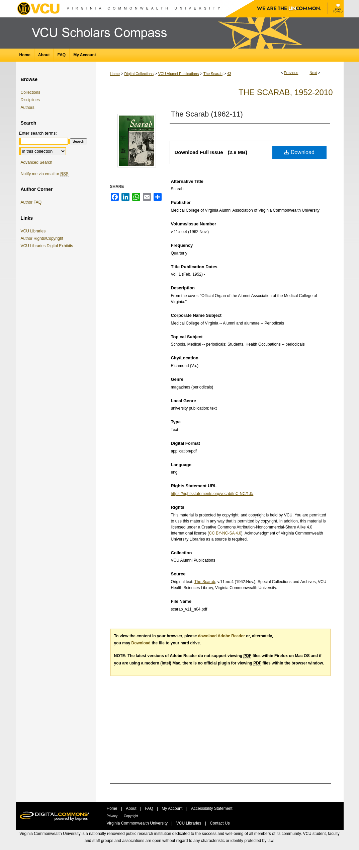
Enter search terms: (38, 133)
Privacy (113, 816)
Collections (30, 92)
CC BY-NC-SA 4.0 (225, 533)
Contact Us (220, 823)
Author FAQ (31, 202)
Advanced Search (37, 162)
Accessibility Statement (211, 808)
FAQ (149, 808)
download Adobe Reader (221, 636)
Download (299, 152)
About (132, 808)
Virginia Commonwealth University (138, 823)
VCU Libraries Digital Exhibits (48, 245)
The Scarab (212, 74)
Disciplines (30, 99)
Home (115, 74)
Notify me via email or (45, 173)
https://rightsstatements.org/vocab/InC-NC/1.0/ (212, 493)
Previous (291, 73)
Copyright (131, 816)
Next (313, 73)
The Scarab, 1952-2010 (286, 92)
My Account (172, 808)
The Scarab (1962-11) (207, 114)
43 (229, 74)
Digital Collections (139, 74)
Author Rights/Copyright (43, 238)
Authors (27, 107)
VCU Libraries (34, 231)
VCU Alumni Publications (178, 74)
